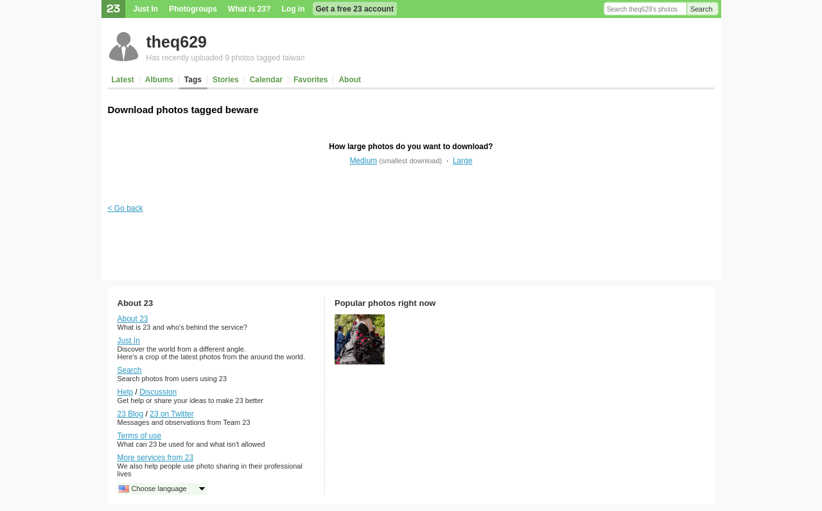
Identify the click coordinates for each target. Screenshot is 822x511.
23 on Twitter (171, 413)
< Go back (125, 208)
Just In (146, 8)
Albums (159, 79)
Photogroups (193, 8)
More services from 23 (156, 457)
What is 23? (249, 8)
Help (126, 392)
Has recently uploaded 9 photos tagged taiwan (225, 57)
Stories (226, 79)
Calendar (266, 79)
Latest (123, 79)
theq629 (176, 42)
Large (463, 160)
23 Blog (131, 413)
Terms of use (140, 435)
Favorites (310, 79)
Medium (363, 160)
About (349, 79)
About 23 (133, 318)
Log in (293, 8)
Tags (193, 79)
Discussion (158, 392)
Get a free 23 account (355, 8)
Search (701, 9)
